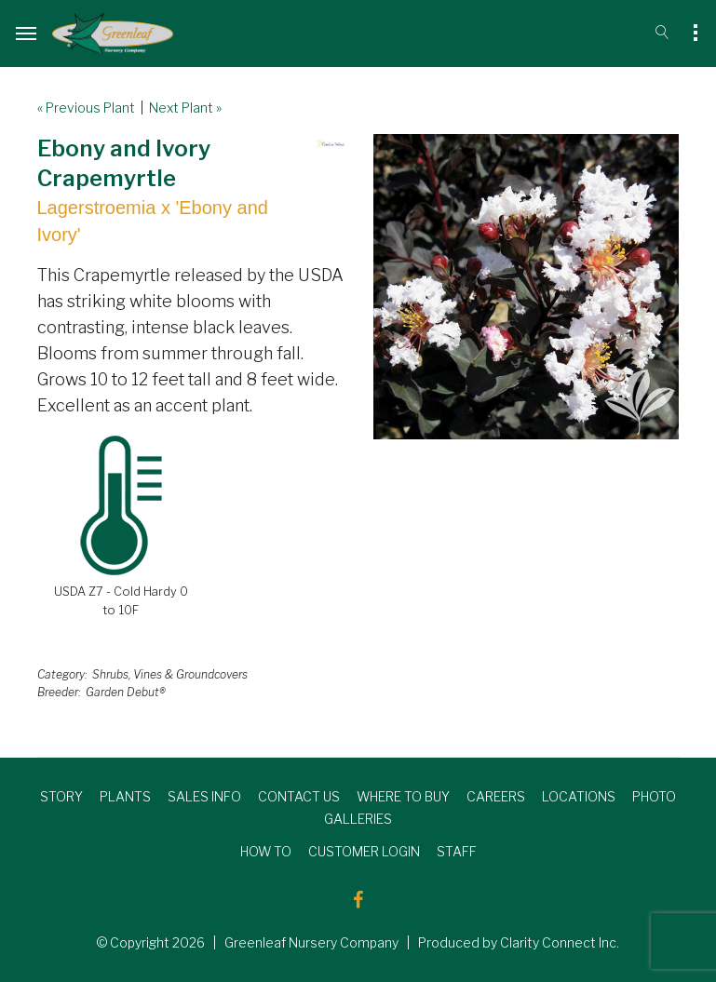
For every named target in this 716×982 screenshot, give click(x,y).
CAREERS (495, 796)
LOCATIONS (578, 796)
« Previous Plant (86, 107)
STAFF (457, 851)
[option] (526, 286)
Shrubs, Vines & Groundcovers (170, 674)
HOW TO (265, 851)
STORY (61, 796)
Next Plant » (185, 107)
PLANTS (125, 796)
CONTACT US (299, 796)
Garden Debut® (126, 692)
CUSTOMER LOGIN (364, 851)
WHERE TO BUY (403, 796)
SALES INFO (204, 796)
